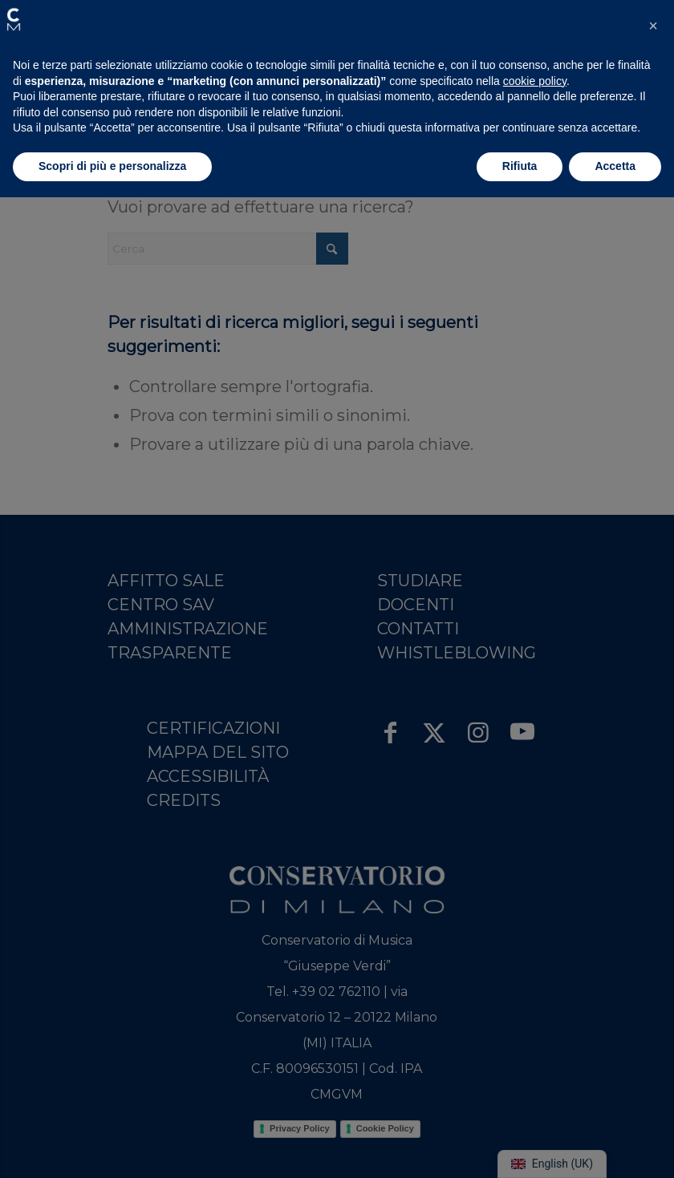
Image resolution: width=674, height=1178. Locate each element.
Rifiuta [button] (520, 166)
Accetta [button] (615, 166)
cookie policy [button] (534, 81)
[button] (13, 19)
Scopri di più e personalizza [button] (112, 166)
